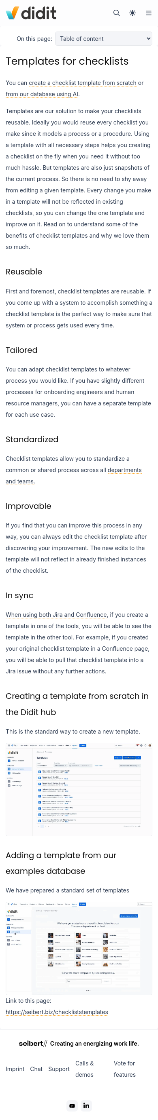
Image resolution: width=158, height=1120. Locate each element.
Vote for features (125, 1069)
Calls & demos (84, 1069)
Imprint (15, 1068)
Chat (36, 1068)
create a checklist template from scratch (83, 82)
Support (59, 1068)
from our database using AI (42, 94)
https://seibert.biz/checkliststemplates (57, 1011)
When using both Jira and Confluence (56, 614)
